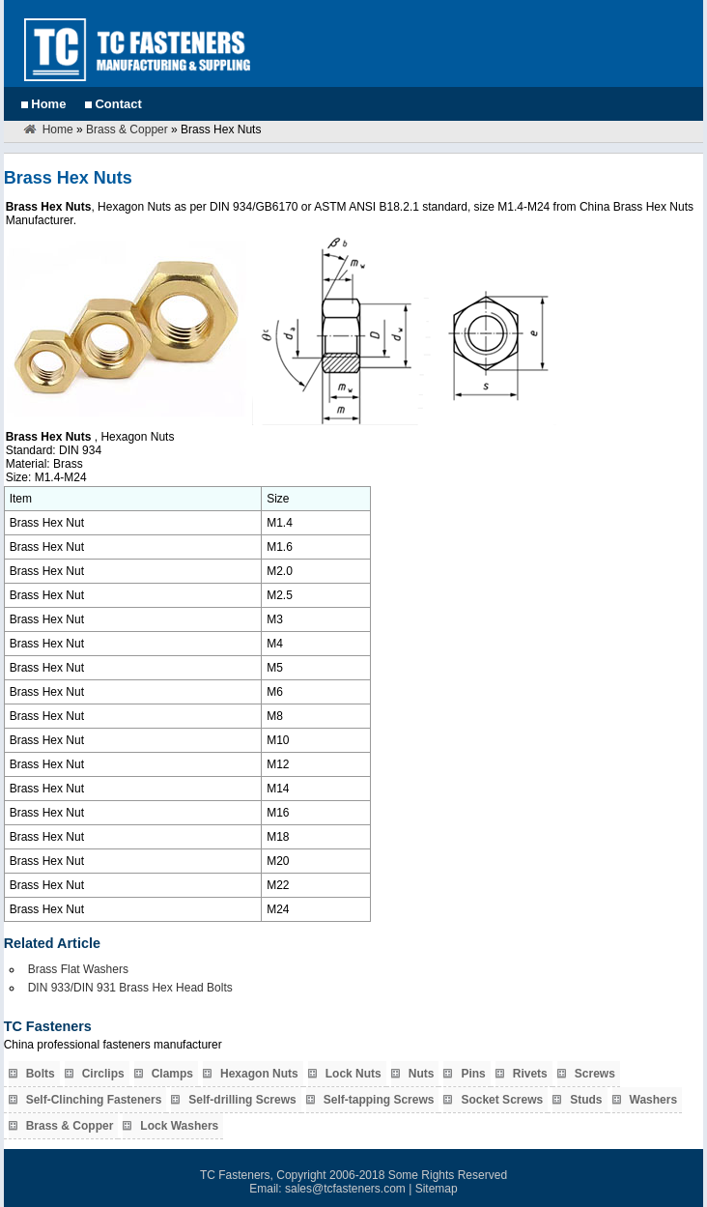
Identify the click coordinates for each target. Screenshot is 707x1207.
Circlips (103, 1073)
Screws (595, 1073)
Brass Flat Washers (78, 969)
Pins (473, 1073)
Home (48, 104)
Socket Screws (502, 1099)
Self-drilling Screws (242, 1099)
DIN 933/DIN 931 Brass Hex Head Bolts (130, 987)
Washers (654, 1099)
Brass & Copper (127, 129)
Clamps (172, 1073)
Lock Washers (179, 1126)
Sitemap (436, 1188)
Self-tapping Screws (379, 1099)
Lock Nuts (353, 1073)
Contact (118, 104)
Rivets (530, 1073)
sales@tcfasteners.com (345, 1188)
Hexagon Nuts (259, 1073)
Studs (586, 1099)
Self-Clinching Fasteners (94, 1099)
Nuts (422, 1073)
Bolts (40, 1073)
